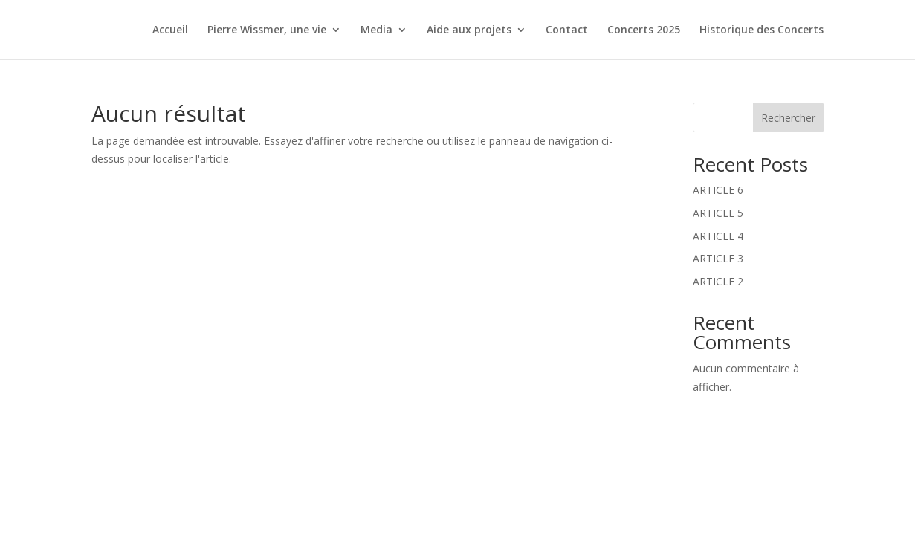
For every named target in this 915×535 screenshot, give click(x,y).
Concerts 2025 (643, 30)
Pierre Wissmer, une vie (266, 30)
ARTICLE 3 (718, 258)
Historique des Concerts (761, 30)
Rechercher (788, 118)
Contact (567, 30)
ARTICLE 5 (718, 213)
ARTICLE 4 (718, 236)
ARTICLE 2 (718, 281)
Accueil (170, 30)
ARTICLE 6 (718, 190)
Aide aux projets (469, 30)
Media (376, 30)
